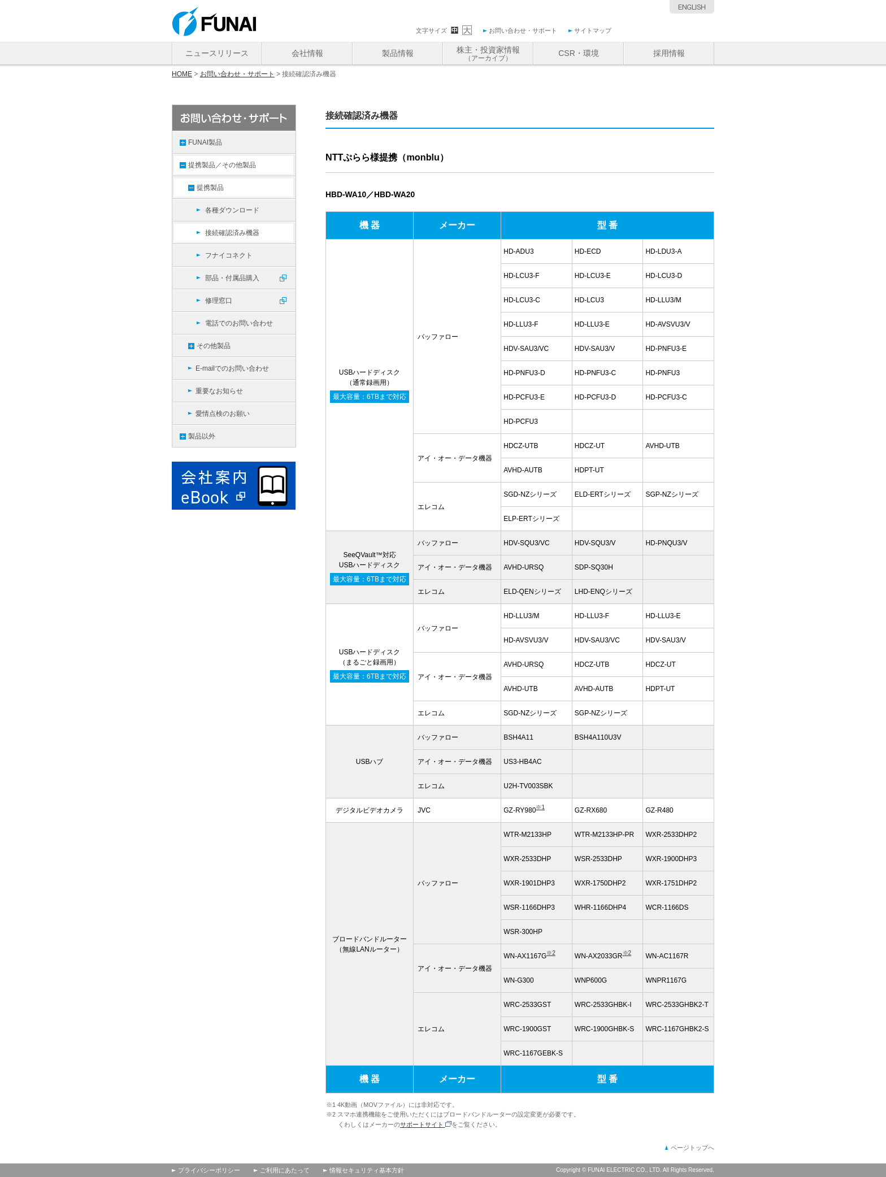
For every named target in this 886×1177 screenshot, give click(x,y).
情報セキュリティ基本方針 (366, 1170)
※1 (540, 807)
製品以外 (201, 436)
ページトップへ (692, 1147)
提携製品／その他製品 (222, 165)
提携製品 (210, 188)
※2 (550, 953)
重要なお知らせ (219, 391)
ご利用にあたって (285, 1170)
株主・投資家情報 (488, 54)
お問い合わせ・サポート (523, 30)
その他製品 (214, 346)
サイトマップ (592, 30)
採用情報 (669, 53)
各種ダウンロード (232, 210)
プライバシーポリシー (209, 1170)
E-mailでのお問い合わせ (232, 368)
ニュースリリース (217, 53)
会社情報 (307, 53)
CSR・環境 (578, 53)
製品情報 (398, 53)
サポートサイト (425, 1124)
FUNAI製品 (205, 142)
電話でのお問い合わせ (239, 323)
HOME (182, 74)
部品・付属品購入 (232, 278)
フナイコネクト (229, 255)
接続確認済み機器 (232, 233)
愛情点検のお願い (223, 414)
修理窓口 (218, 301)
